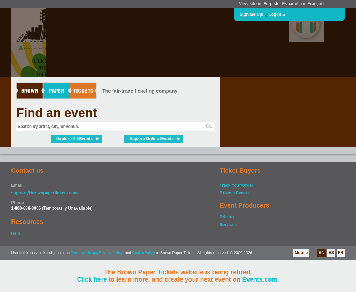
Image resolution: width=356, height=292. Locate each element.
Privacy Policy (111, 253)
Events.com (259, 279)
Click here (92, 279)
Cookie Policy (143, 253)
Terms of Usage (84, 253)
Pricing (227, 216)
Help (15, 233)
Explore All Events (74, 138)
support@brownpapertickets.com (44, 192)
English (270, 3)
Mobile (301, 252)
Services (228, 224)
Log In (274, 14)
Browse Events (235, 192)
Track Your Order (236, 185)
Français (315, 3)
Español (290, 3)
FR (340, 252)
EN (322, 252)
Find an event (56, 113)
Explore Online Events (152, 138)
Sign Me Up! (252, 14)
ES (331, 252)
